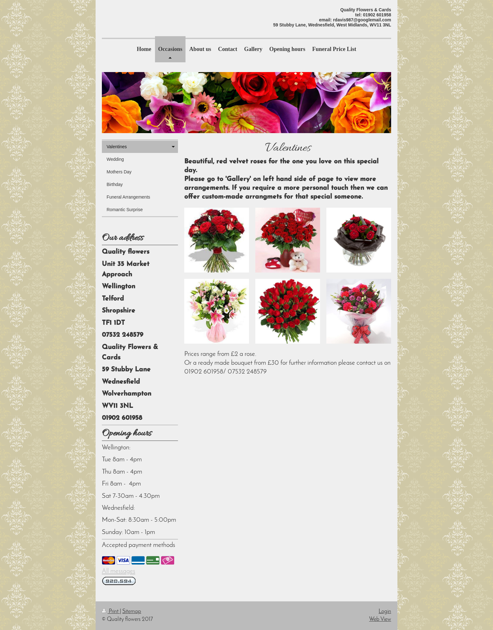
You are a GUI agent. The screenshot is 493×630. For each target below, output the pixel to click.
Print (111, 612)
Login (385, 612)
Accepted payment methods (138, 545)
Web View (380, 619)
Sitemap (131, 612)
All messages (118, 571)
